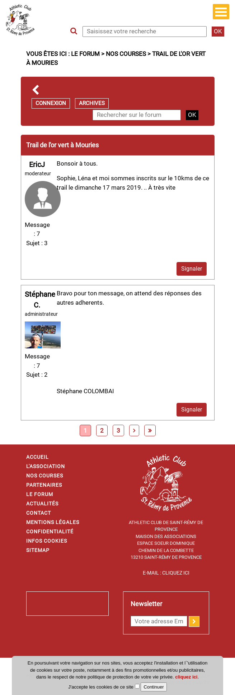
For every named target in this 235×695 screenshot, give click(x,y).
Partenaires (44, 485)
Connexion (51, 103)
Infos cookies (46, 541)
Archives (92, 103)
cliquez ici (186, 677)
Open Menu (221, 12)
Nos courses (126, 53)
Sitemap (38, 550)
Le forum (85, 53)
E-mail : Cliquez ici (166, 573)
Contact (38, 513)
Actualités (42, 503)
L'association (45, 466)
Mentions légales (52, 522)
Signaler (191, 268)
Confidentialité (50, 531)
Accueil (37, 457)
